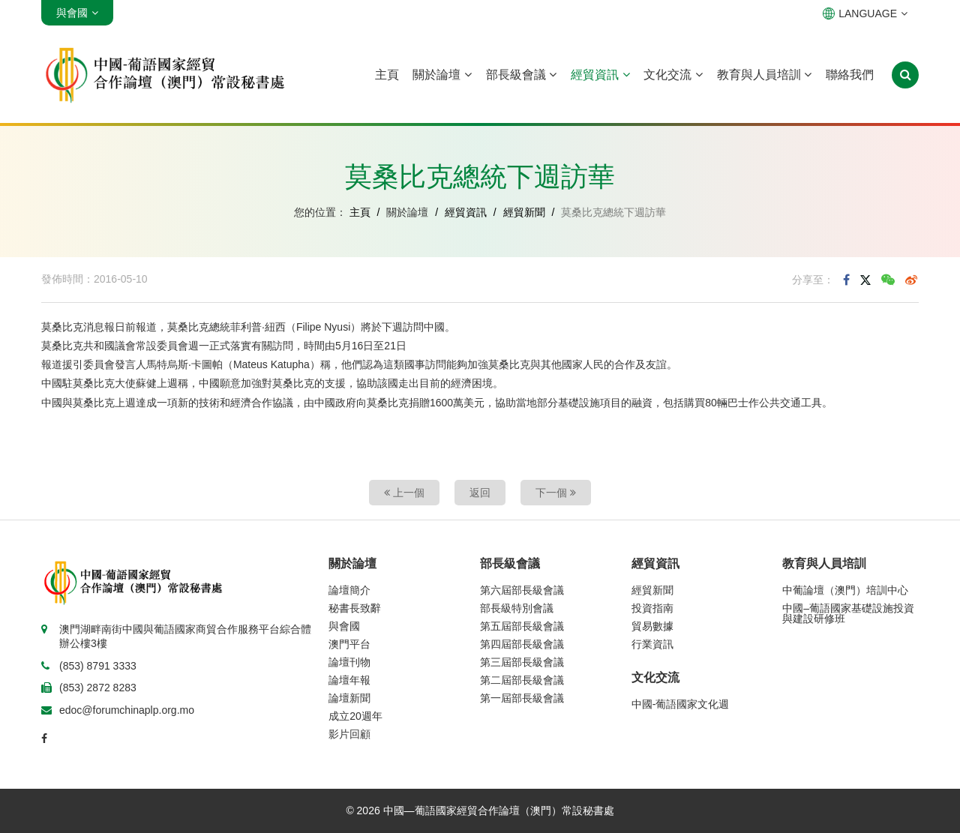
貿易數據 (653, 626)
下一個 (556, 493)
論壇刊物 (349, 662)
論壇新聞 (349, 698)
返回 (480, 493)
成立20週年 (355, 716)
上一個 (404, 493)
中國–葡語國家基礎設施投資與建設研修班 (848, 613)
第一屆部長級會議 (522, 698)
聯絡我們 (850, 74)
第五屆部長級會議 (522, 626)
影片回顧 (349, 734)
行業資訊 (653, 644)
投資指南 (653, 608)
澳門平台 (349, 644)
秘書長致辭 (354, 608)
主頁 (387, 74)
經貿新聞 (524, 212)
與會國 (344, 626)
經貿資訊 (600, 74)
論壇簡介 (349, 590)
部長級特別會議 (517, 608)
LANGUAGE (865, 13)
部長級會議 (521, 74)
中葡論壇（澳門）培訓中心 (845, 590)
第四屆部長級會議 (522, 644)
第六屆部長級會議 (522, 590)
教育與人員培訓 (764, 74)
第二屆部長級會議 (522, 680)
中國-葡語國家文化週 (681, 704)
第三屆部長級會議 (522, 662)
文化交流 (673, 74)
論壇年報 (349, 680)
